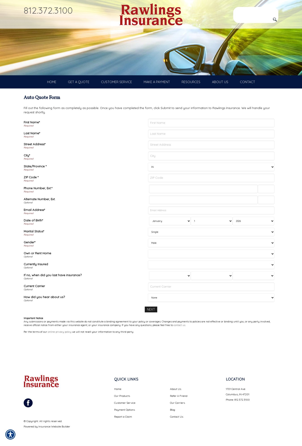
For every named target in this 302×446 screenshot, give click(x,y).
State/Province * (35, 187)
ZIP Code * (31, 198)
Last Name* (32, 154)
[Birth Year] (253, 242)
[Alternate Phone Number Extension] (266, 221)
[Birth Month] (170, 242)
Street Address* (34, 165)
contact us (179, 346)
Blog (172, 409)
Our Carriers (177, 402)
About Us (175, 389)
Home (117, 389)
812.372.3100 (48, 10)
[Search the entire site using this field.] (255, 10)
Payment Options (124, 409)
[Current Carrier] (211, 308)
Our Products (122, 396)
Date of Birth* (33, 241)
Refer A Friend (178, 396)
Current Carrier (34, 307)
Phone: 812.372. (235, 399)
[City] (211, 177)
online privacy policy (59, 352)
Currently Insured (36, 285)
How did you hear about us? (44, 318)
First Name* (32, 143)
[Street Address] (211, 166)
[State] (211, 188)
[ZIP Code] (211, 199)
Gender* (29, 263)
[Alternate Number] (203, 221)
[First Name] (211, 144)
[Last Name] (211, 155)
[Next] (151, 330)
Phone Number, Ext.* (38, 209)
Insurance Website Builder (54, 426)
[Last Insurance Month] (170, 297)
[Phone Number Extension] (266, 210)
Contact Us (176, 416)
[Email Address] (211, 232)
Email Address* (34, 231)
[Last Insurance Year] (253, 297)
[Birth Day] (212, 242)
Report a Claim (123, 416)
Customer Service (124, 402)
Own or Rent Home (37, 274)
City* (27, 176)
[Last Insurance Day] (212, 297)
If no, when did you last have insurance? (53, 296)
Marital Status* (34, 252)
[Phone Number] (203, 210)
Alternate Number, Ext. (39, 220)
